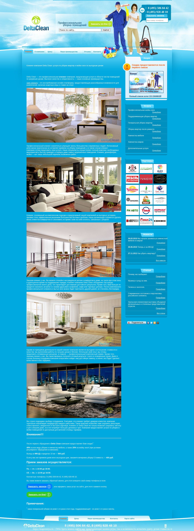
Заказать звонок (155, 15)
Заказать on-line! (39, 494)
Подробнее (156, 112)
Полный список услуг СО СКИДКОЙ (145, 96)
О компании (39, 52)
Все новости (161, 260)
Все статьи (161, 313)
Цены (50, 52)
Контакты (97, 52)
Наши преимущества (69, 52)
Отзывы (87, 52)
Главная (28, 52)
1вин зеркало (32, 83)
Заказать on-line (99, 24)
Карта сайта (129, 518)
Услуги (147, 106)
